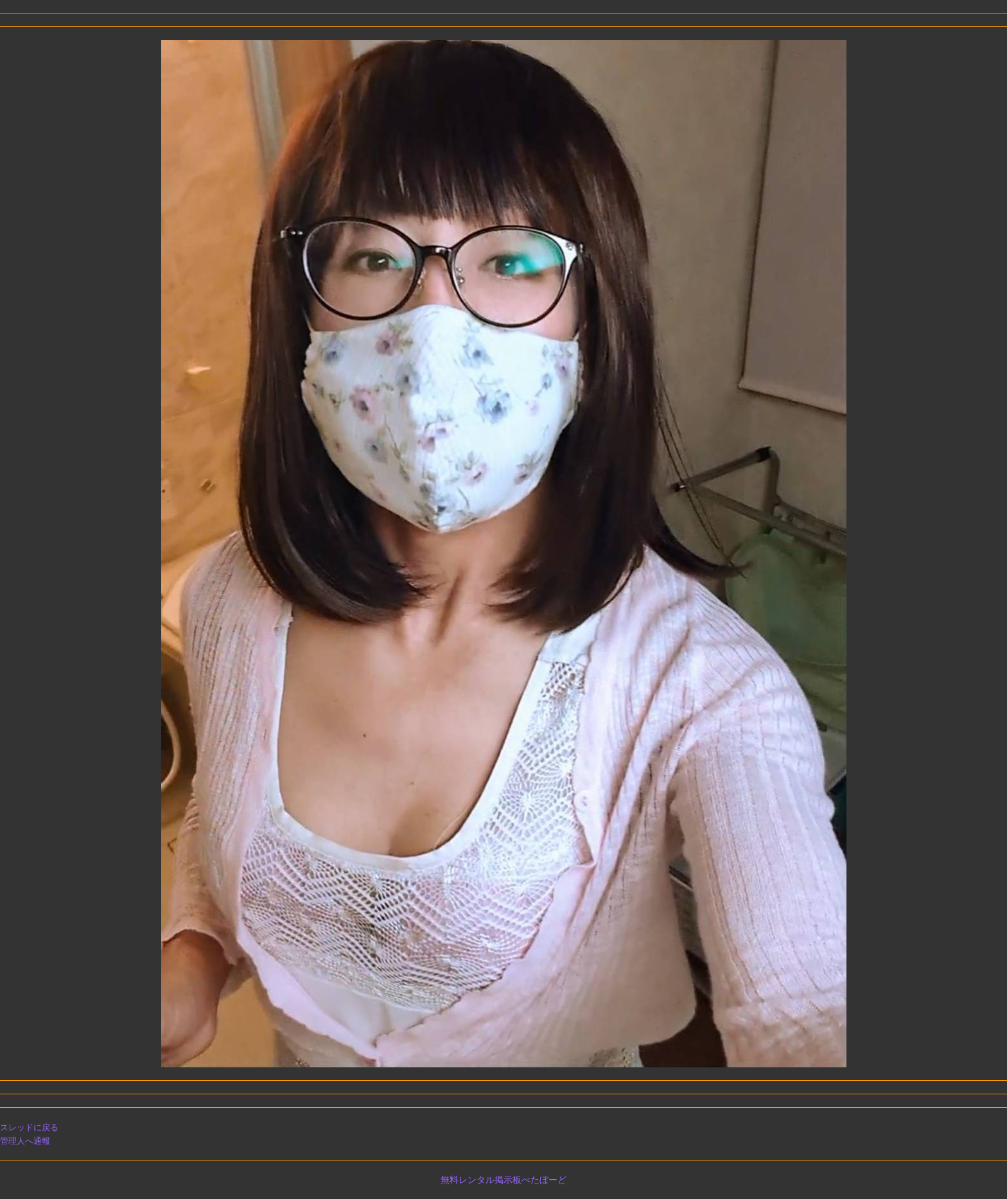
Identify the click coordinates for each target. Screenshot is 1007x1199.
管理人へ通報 (25, 1141)
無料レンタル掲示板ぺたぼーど (503, 1180)
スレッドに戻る (29, 1127)
